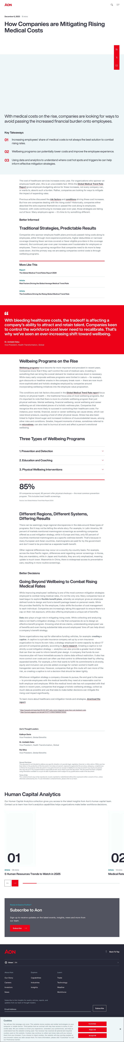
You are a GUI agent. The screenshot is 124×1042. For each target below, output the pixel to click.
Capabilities (36, 977)
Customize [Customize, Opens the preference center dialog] (92, 1024)
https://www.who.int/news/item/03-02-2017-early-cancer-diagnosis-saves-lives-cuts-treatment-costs (53, 710)
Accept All (92, 1036)
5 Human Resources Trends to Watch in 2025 (33, 873)
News (7, 992)
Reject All (92, 1030)
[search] (112, 5)
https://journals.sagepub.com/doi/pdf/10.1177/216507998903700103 (43, 712)
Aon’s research (70, 645)
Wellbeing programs (29, 367)
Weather (60, 987)
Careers (8, 982)
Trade (59, 977)
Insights (34, 987)
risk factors (55, 199)
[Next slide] (15, 883)
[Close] (120, 1029)
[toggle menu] (118, 4)
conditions (71, 199)
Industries (35, 982)
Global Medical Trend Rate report (83, 392)
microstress (27, 424)
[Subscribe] (20, 928)
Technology (62, 982)
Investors (8, 987)
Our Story (9, 977)
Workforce (61, 992)
